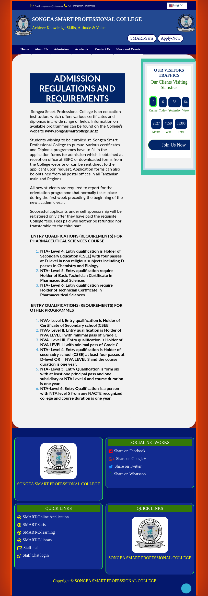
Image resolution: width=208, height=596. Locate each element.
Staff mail (32, 547)
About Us (41, 49)
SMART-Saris (141, 38)
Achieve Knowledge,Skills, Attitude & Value (69, 28)
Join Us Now (174, 145)
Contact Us (102, 49)
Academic (82, 49)
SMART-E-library (37, 540)
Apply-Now (170, 38)
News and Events (128, 49)
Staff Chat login (36, 555)
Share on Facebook (129, 451)
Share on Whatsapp (130, 474)
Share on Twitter (128, 466)
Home (24, 49)
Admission (61, 49)
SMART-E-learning (39, 532)
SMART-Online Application (46, 517)
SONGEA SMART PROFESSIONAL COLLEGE (58, 483)
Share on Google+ (131, 458)
